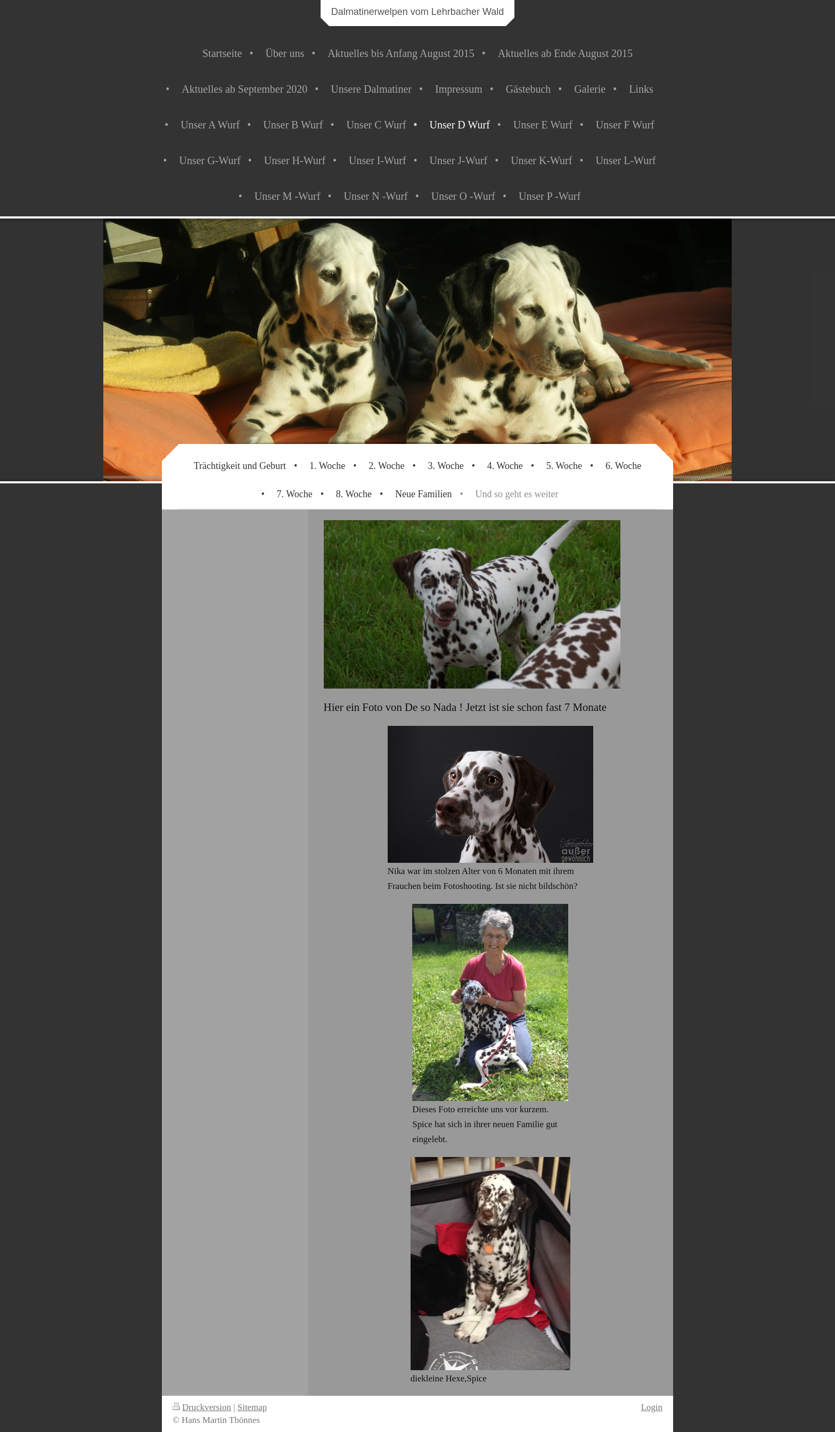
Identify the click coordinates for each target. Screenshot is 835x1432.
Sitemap (252, 1407)
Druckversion (202, 1407)
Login (651, 1407)
